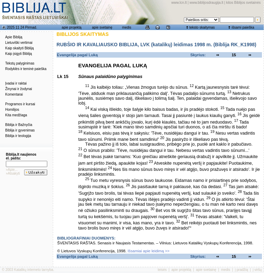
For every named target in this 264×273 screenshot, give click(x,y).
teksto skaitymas (202, 27)
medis (126, 27)
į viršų (257, 270)
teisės (162, 270)
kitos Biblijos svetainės (243, 2)
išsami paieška (243, 27)
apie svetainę (102, 27)
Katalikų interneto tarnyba (33, 270)
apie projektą (71, 27)
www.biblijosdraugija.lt (206, 2)
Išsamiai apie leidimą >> (149, 251)
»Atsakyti (13, 173)
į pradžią (241, 270)
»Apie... (12, 170)
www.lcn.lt (179, 2)
